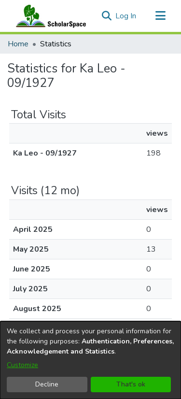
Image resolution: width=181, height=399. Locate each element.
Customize (22, 365)
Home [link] (18, 44)
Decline (46, 384)
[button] (106, 16)
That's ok (130, 384)
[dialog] (90, 360)
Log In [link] (126, 16)
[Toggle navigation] (160, 16)
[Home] (48, 16)
